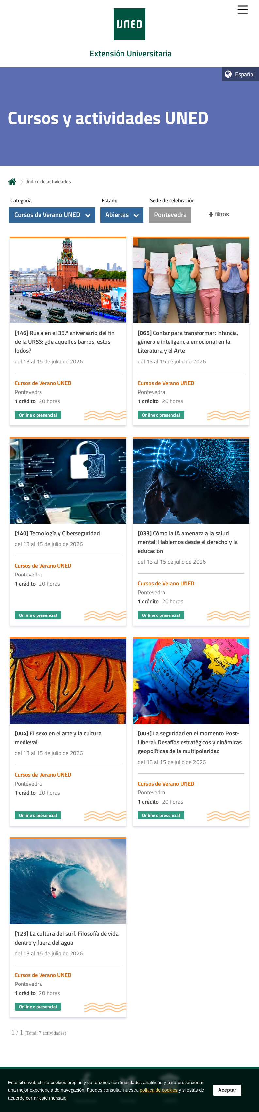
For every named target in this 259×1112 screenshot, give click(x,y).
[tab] (129, 33)
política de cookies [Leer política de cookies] (158, 1090)
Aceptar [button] (227, 1090)
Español (245, 74)
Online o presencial (38, 414)
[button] (52, 215)
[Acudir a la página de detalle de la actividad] (68, 331)
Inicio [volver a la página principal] (12, 181)
